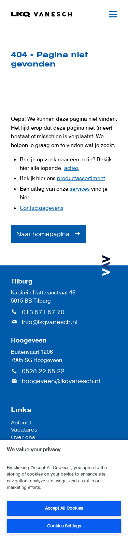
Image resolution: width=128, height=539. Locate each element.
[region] (64, 489)
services (80, 188)
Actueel (21, 422)
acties (71, 167)
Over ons (23, 437)
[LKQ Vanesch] (41, 14)
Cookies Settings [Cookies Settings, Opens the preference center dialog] (64, 525)
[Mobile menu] (113, 14)
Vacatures (24, 430)
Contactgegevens (41, 207)
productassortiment (81, 178)
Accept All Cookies (64, 508)
